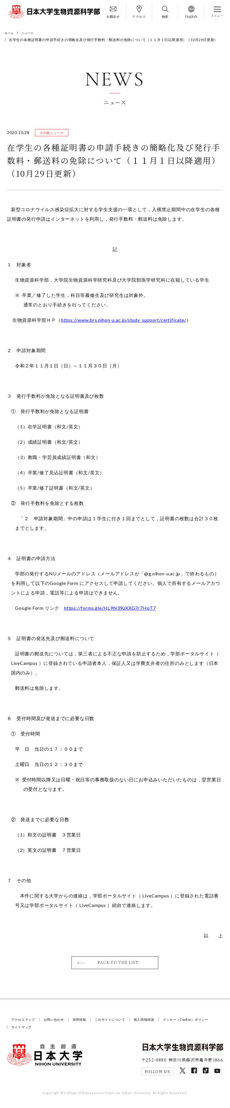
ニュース (30, 33)
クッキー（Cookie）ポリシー (38, 1030)
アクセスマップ (25, 1022)
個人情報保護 (162, 1022)
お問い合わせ (60, 1022)
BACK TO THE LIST (119, 965)
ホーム (10, 33)
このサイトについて (123, 1022)
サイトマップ (85, 1030)
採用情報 (88, 1022)
